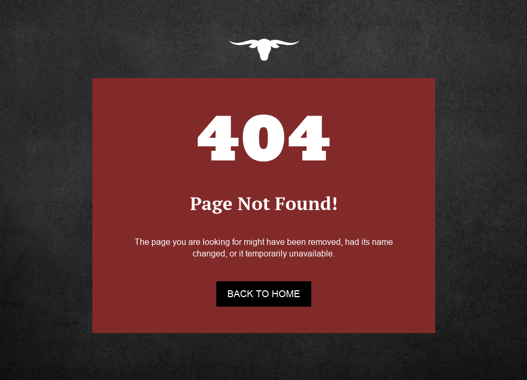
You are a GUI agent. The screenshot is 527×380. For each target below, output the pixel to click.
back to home (263, 294)
